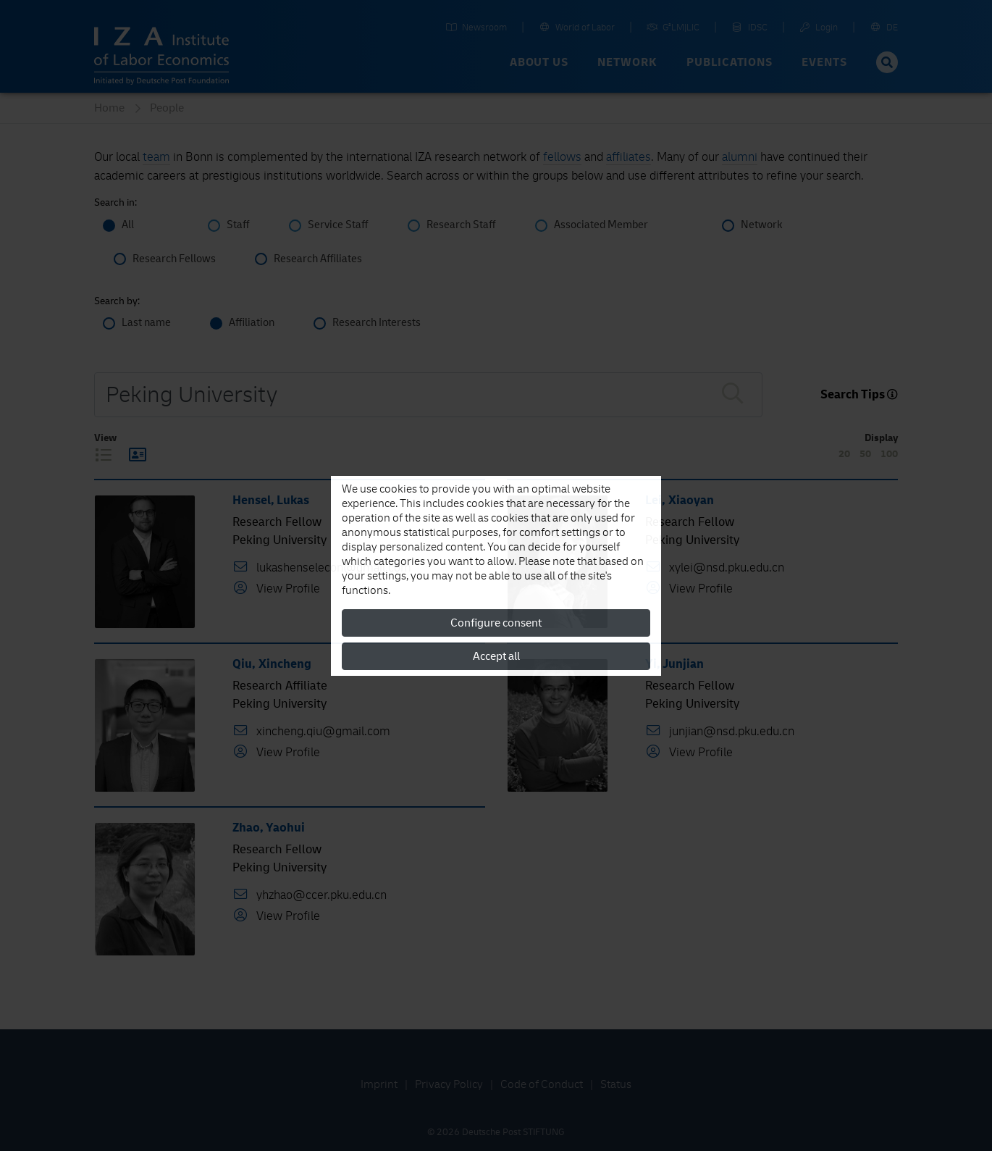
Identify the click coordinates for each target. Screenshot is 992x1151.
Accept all (496, 656)
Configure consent (496, 623)
